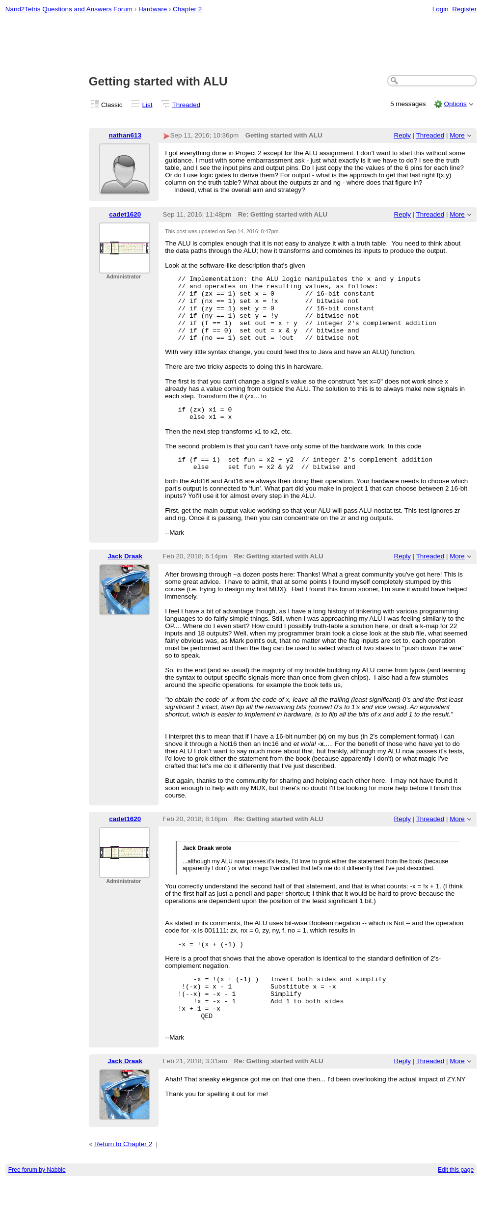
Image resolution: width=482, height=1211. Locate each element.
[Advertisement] (241, 45)
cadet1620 (125, 214)
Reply (402, 135)
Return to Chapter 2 (123, 1173)
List (147, 105)
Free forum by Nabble (37, 1199)
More (457, 135)
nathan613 (125, 135)
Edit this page (456, 1199)
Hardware (152, 9)
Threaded (186, 105)
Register (464, 9)
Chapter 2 (187, 9)
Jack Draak (124, 575)
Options (455, 104)
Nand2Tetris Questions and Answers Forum (69, 9)
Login (440, 9)
